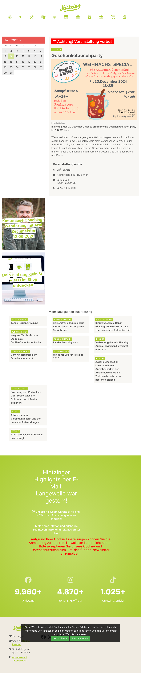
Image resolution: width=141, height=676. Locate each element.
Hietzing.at (70, 7)
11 (23, 56)
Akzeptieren (60, 638)
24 (17, 67)
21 (41, 61)
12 (29, 56)
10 (17, 56)
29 (5, 72)
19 (29, 61)
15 (5, 61)
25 (22, 67)
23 (11, 67)
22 (5, 67)
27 (34, 67)
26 (28, 67)
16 (11, 61)
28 (40, 67)
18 (23, 61)
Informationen (80, 638)
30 (11, 72)
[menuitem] (71, 17)
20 (34, 61)
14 (41, 56)
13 (35, 56)
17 (17, 61)
